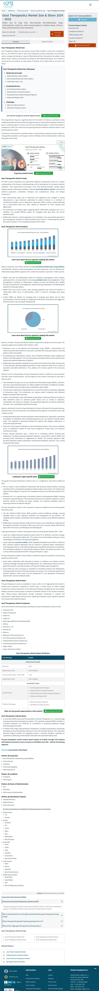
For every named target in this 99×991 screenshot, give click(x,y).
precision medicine (21, 543)
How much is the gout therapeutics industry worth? (33, 903)
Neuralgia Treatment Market (15, 963)
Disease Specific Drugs (38, 11)
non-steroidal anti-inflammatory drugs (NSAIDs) (48, 267)
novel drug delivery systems (45, 190)
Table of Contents (47, 42)
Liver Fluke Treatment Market (16, 953)
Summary (16, 42)
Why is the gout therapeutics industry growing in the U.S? (33, 922)
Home (4, 11)
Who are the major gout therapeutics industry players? (33, 927)
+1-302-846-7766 (79, 986)
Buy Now (82, 20)
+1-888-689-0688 (81, 983)
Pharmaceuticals (22, 11)
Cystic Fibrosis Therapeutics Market (18, 960)
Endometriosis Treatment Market (17, 956)
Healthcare (11, 11)
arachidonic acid (41, 281)
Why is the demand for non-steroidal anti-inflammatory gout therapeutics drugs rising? (33, 916)
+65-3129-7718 (79, 988)
